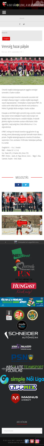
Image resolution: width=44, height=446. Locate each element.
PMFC (13, 440)
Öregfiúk (6, 38)
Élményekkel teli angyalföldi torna (30, 242)
